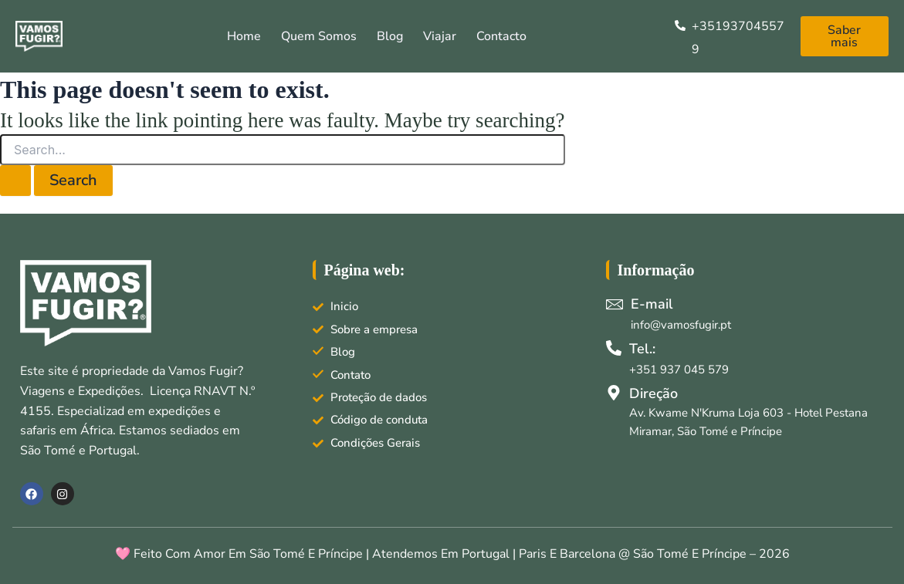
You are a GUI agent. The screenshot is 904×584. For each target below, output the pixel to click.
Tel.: (642, 348)
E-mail (652, 304)
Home (244, 36)
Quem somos (319, 36)
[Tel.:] (613, 348)
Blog (390, 36)
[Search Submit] (15, 180)
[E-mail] (614, 303)
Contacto (501, 36)
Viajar (439, 36)
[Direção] (613, 392)
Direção (653, 393)
